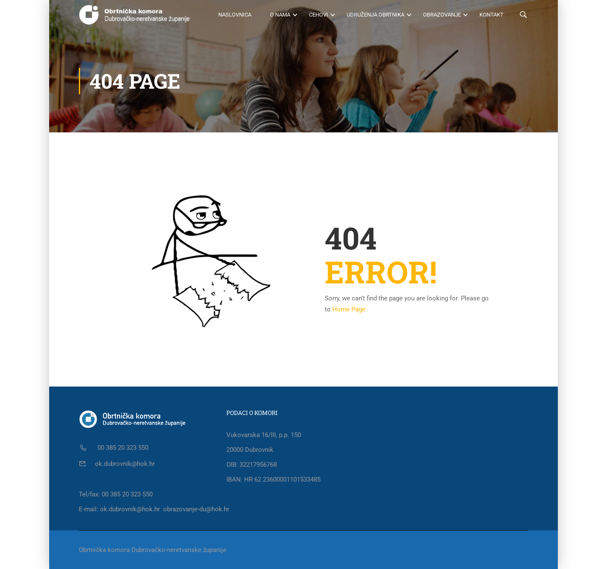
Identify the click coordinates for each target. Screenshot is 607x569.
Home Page (348, 309)
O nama (280, 14)
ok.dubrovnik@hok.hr (125, 464)
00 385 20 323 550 (122, 447)
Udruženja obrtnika (375, 14)
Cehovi (318, 14)
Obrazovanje (442, 14)
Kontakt (491, 14)
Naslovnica (234, 14)
